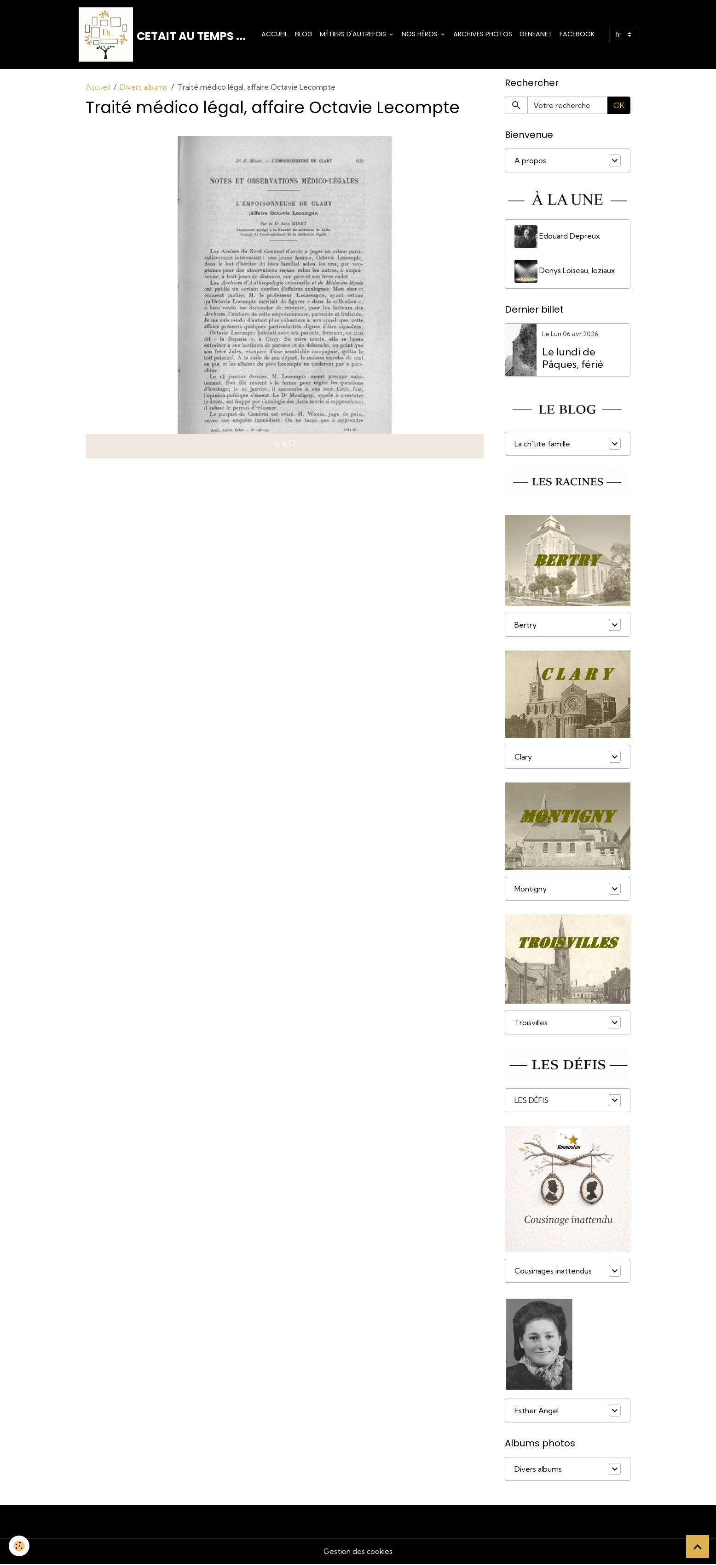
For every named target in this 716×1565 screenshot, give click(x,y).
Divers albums (143, 87)
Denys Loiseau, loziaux (564, 271)
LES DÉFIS (531, 1101)
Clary (523, 757)
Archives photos (482, 34)
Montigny (530, 889)
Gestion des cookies (358, 1552)
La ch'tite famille (542, 444)
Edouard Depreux (557, 237)
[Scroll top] (697, 1546)
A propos (530, 161)
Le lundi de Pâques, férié (572, 359)
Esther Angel (536, 1411)
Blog (303, 34)
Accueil (274, 34)
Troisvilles (531, 1023)
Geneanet (536, 34)
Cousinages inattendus (553, 1271)
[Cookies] (19, 1546)
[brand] (163, 35)
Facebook (577, 34)
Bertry (525, 625)
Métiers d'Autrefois (354, 34)
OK (618, 106)
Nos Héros (420, 34)
